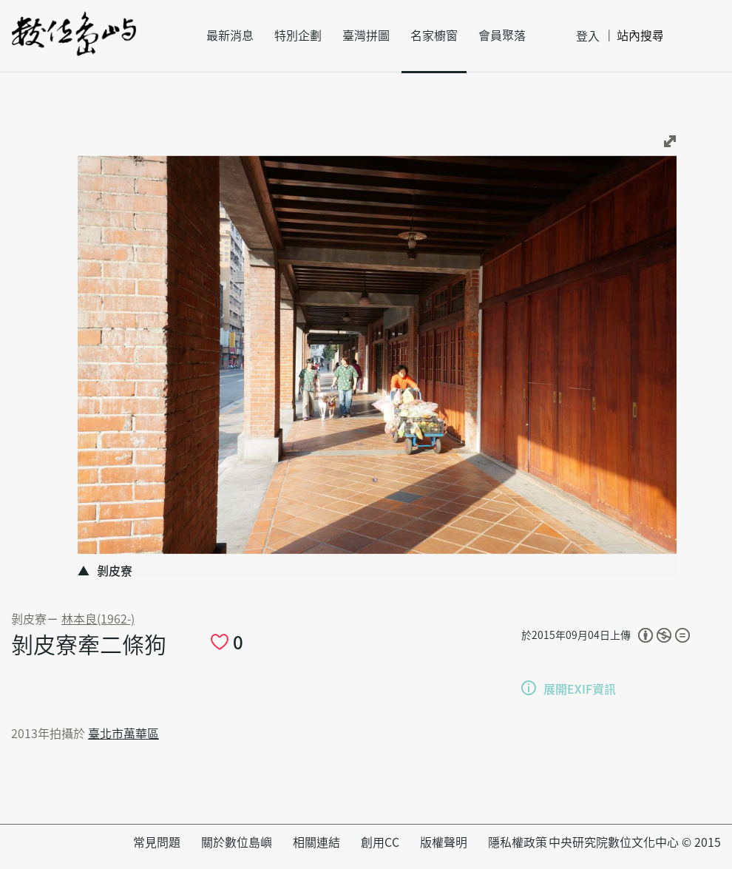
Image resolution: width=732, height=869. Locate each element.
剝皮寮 (29, 619)
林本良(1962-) (98, 619)
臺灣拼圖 (366, 35)
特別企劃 (298, 35)
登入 (588, 36)
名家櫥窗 (434, 35)
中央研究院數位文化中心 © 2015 (635, 842)
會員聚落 (502, 35)
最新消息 (230, 35)
